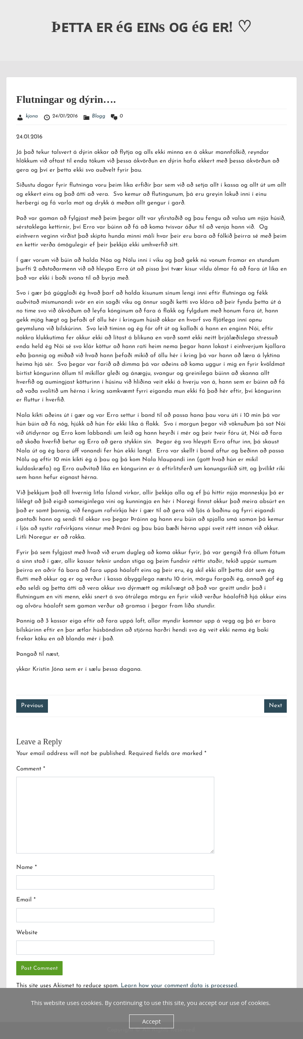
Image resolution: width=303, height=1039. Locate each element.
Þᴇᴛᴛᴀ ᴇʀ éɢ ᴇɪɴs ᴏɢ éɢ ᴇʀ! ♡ (151, 27)
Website (27, 933)
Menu (14, 13)
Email (26, 900)
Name (26, 868)
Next (275, 706)
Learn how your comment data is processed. (179, 986)
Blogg (98, 116)
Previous (32, 706)
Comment (30, 769)
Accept (151, 1021)
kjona (32, 116)
